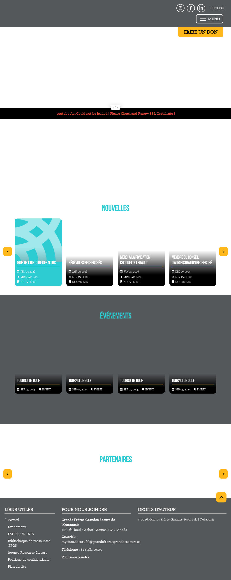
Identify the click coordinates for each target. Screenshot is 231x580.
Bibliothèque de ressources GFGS (29, 543)
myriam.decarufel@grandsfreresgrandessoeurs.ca (101, 541)
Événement (17, 527)
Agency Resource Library (27, 552)
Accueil (13, 520)
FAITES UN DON (21, 534)
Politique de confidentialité (29, 559)
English (217, 8)
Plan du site (17, 566)
